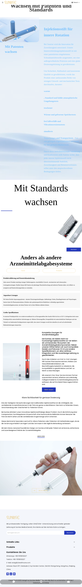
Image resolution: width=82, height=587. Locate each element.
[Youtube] (11, 574)
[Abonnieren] (70, 533)
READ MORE (43, 490)
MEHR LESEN (41, 436)
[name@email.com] (34, 533)
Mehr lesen (48, 390)
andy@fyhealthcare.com (21, 563)
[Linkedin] (7, 574)
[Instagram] (14, 574)
